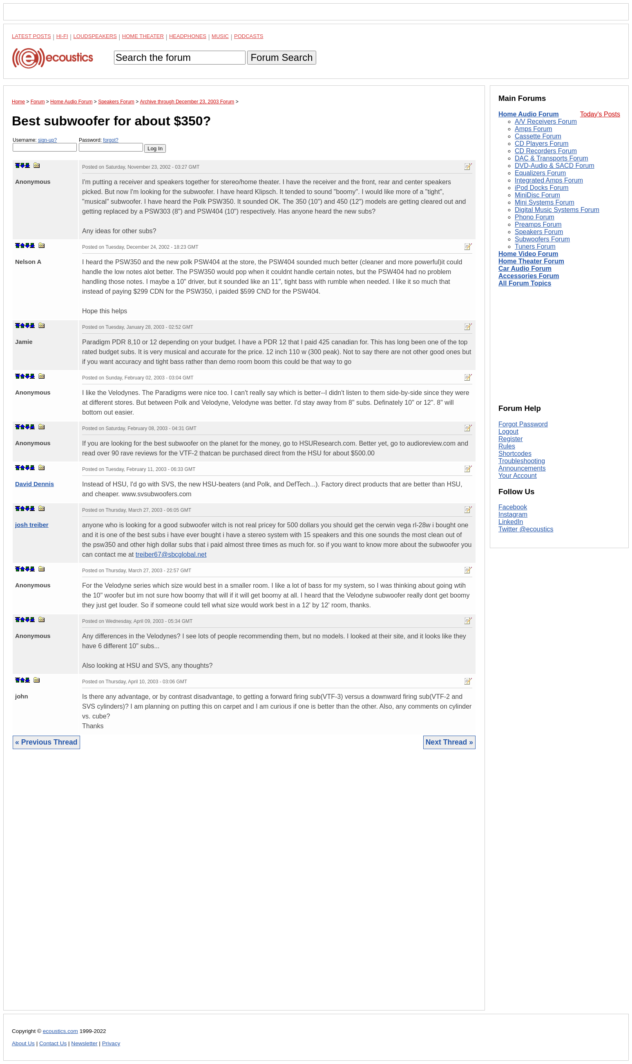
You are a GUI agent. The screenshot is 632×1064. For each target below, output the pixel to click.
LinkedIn (510, 521)
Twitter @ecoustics (526, 529)
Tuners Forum (535, 246)
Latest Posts (31, 36)
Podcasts (249, 36)
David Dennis (34, 483)
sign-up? (47, 140)
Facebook (512, 507)
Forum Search (281, 57)
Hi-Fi (62, 36)
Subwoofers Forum (542, 239)
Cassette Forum (538, 136)
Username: (45, 144)
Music (220, 36)
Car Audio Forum (525, 268)
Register (510, 438)
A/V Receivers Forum (546, 121)
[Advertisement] (244, 886)
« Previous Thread (46, 742)
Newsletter (84, 1043)
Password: (111, 144)
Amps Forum (533, 128)
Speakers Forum (539, 231)
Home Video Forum (528, 253)
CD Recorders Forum (546, 150)
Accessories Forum (528, 275)
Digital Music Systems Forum (557, 209)
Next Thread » (449, 742)
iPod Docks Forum (542, 187)
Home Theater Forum (531, 261)
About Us (23, 1043)
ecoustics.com (60, 1031)
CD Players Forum (542, 143)
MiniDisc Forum (537, 195)
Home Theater (143, 36)
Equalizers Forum (540, 173)
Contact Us (53, 1043)
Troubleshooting (521, 460)
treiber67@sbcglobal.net (171, 554)
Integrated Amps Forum (549, 180)
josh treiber (32, 524)
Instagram (512, 514)
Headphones (187, 36)
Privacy (111, 1043)
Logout (508, 431)
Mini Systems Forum (544, 202)
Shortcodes (515, 453)
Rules (506, 446)
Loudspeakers (95, 36)
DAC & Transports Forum (551, 158)
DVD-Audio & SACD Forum (554, 165)
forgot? (110, 140)
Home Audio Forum (528, 114)
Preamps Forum (538, 224)
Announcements (522, 468)
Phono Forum (534, 217)
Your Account (517, 475)
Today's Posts (600, 114)
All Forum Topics (524, 283)
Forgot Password (523, 424)
